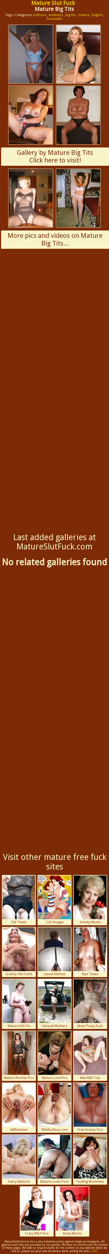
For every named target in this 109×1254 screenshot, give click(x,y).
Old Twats (18, 900)
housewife (54, 19)
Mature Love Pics (54, 1055)
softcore (39, 15)
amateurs (55, 15)
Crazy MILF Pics (36, 1211)
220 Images (54, 900)
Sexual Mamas (54, 951)
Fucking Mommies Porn (90, 1160)
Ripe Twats (90, 951)
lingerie (97, 15)
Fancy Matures (18, 1159)
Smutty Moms (90, 900)
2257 (94, 1251)
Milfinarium (18, 1107)
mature (83, 15)
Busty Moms (72, 1211)
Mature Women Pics (18, 1055)
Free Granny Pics (90, 1107)
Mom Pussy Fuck (90, 1003)
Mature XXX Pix (18, 1003)
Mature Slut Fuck (53, 3)
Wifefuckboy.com (54, 1107)
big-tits (70, 15)
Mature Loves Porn (54, 1159)
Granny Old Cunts (18, 951)
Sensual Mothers (54, 1003)
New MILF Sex (90, 1055)
